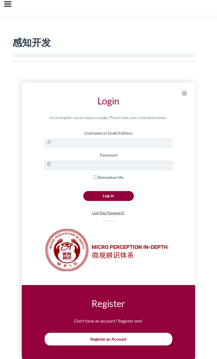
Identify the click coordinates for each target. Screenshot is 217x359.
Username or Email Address (108, 133)
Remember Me (108, 177)
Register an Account (108, 339)
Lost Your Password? (108, 213)
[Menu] (8, 4)
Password (108, 155)
